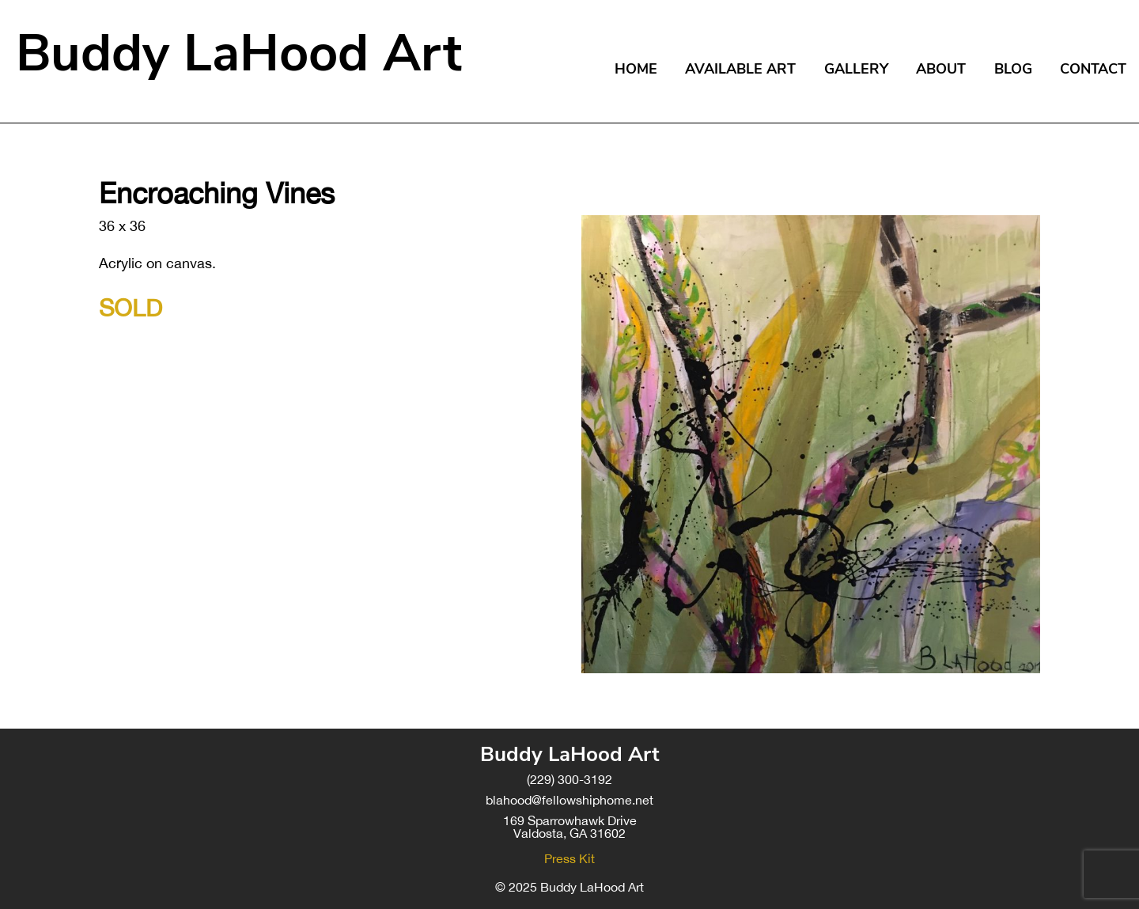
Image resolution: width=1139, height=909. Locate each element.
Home (636, 68)
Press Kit (569, 858)
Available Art (740, 68)
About (941, 68)
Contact (1093, 68)
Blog (1013, 68)
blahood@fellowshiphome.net (569, 800)
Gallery (856, 68)
